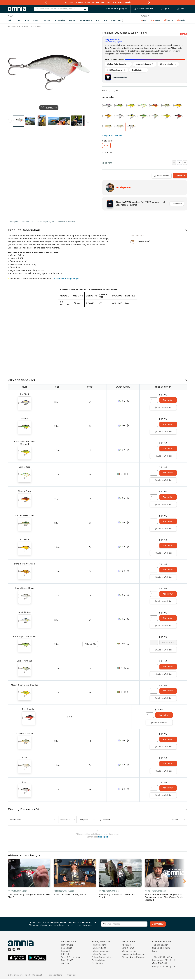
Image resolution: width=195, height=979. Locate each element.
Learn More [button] (177, 204)
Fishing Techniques (101, 951)
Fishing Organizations (102, 957)
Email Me (90, 644)
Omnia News (128, 948)
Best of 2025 (67, 960)
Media (181, 20)
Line (18, 20)
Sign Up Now (157, 924)
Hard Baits (23, 26)
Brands (168, 20)
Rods (27, 20)
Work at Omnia (129, 951)
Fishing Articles (99, 948)
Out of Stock (168, 642)
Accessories (60, 20)
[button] (97, 230)
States (155, 20)
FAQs (154, 951)
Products (12, 26)
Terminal (46, 20)
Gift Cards (66, 963)
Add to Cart (180, 176)
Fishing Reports (99, 945)
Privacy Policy (71, 975)
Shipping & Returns (161, 948)
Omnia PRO (97, 963)
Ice (97, 20)
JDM (105, 20)
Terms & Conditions (55, 975)
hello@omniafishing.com (164, 966)
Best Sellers (66, 948)
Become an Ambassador (133, 954)
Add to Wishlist (161, 176)
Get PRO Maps (86, 20)
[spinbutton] (154, 400)
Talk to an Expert (160, 945)
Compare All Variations (112, 135)
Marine (72, 20)
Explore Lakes (98, 960)
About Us (126, 945)
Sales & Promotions (70, 957)
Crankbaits (36, 26)
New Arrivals (67, 945)
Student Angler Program (133, 957)
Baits (10, 20)
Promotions (117, 20)
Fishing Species (99, 954)
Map (144, 20)
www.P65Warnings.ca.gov (66, 278)
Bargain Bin (66, 951)
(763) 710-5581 (159, 963)
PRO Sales (66, 954)
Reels (35, 20)
